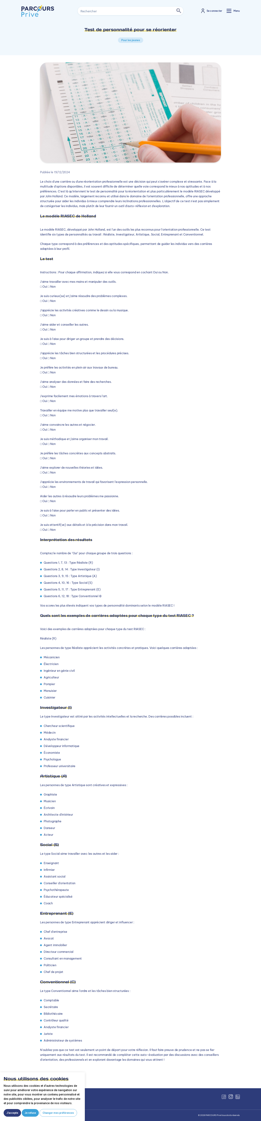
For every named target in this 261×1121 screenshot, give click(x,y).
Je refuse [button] (30, 1112)
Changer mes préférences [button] (58, 1112)
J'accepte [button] (12, 1112)
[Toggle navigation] (233, 11)
